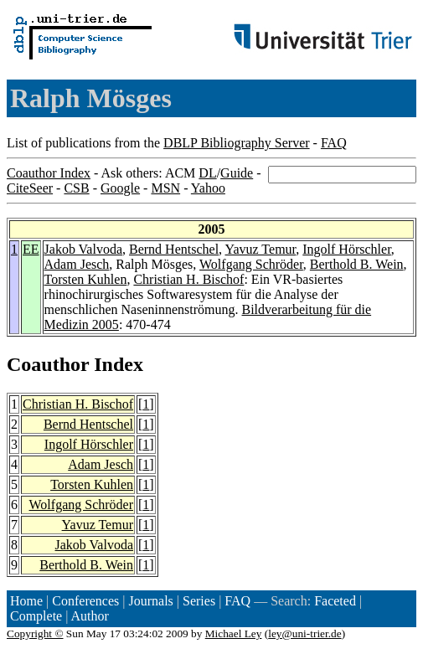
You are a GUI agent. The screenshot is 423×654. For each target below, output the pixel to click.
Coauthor (48, 364)
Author (90, 616)
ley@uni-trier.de (304, 633)
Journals (150, 601)
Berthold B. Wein (357, 264)
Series (199, 601)
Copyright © (35, 633)
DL (207, 173)
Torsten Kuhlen (85, 279)
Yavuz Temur (261, 249)
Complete (36, 616)
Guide (236, 173)
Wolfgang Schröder (251, 264)
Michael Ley (233, 633)
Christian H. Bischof (188, 279)
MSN (165, 188)
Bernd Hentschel (174, 249)
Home (26, 601)
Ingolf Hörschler (346, 249)
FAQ (334, 143)
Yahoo (208, 188)
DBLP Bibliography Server (236, 143)
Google (120, 188)
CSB (76, 188)
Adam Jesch (77, 264)
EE (31, 249)
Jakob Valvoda (83, 249)
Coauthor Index (48, 173)
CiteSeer (30, 188)
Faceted (335, 601)
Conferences (85, 601)
